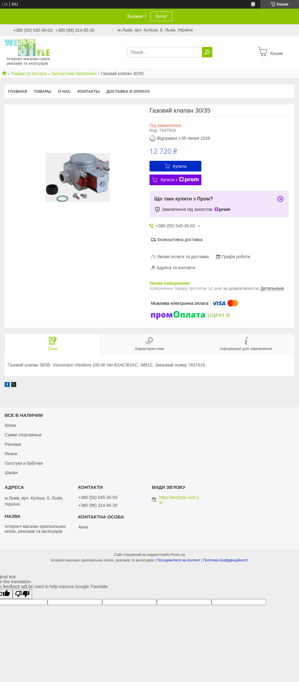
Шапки (11, 472)
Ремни (11, 453)
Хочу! (161, 16)
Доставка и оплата (128, 91)
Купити (180, 166)
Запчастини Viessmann (74, 73)
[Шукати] (207, 52)
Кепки (10, 425)
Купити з (179, 179)
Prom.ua (178, 555)
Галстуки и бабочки (24, 463)
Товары (42, 91)
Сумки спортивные (23, 434)
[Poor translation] (22, 594)
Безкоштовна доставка (180, 239)
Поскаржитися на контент (178, 560)
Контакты (88, 91)
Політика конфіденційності (225, 560)
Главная (17, 91)
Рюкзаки (13, 444)
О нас (64, 91)
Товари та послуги (29, 73)
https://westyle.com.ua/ (179, 500)
